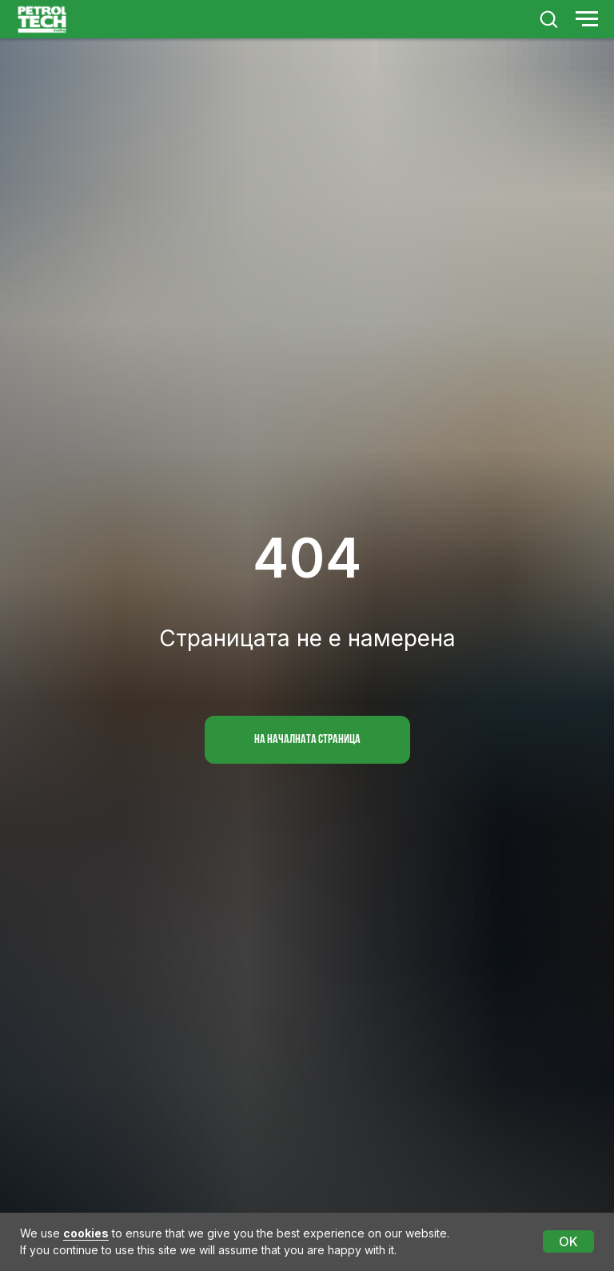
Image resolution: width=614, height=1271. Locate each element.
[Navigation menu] (587, 19)
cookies (86, 1233)
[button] (548, 18)
